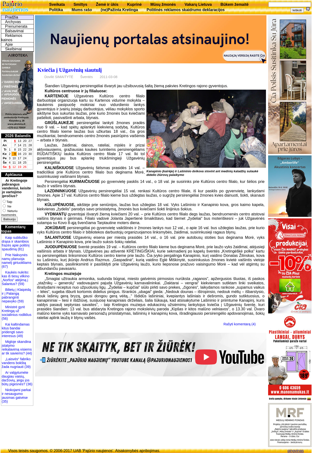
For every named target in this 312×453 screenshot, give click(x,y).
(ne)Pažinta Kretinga (119, 10)
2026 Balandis (18, 136)
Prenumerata (16, 26)
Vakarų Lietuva (198, 4)
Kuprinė (134, 4)
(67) (5, 266)
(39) (27, 367)
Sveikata (57, 4)
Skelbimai (13, 49)
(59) (20, 284)
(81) (20, 249)
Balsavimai (14, 31)
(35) (5, 401)
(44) (28, 353)
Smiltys (80, 4)
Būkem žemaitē (234, 4)
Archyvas (13, 22)
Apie (9, 44)
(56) (5, 318)
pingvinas (295, 451)
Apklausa (13, 175)
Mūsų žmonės (163, 4)
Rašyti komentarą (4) (240, 324)
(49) (19, 336)
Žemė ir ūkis (107, 4)
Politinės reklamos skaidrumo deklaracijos (186, 10)
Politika (56, 10)
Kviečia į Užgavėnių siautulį (69, 70)
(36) (29, 384)
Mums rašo (82, 10)
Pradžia (11, 17)
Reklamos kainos (11, 37)
